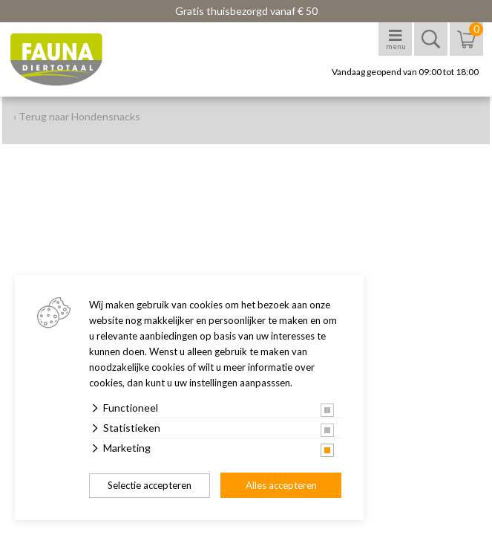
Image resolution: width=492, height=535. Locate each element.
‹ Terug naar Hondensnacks (76, 116)
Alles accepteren (281, 485)
